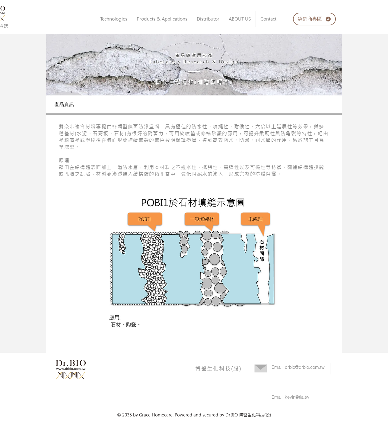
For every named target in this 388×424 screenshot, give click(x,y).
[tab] (194, 104)
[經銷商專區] (314, 19)
